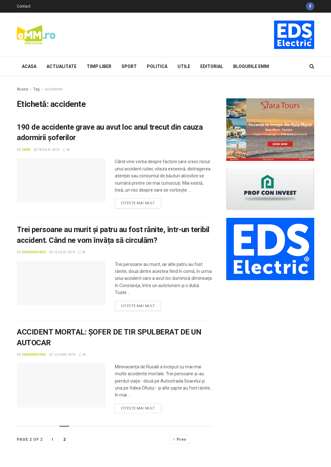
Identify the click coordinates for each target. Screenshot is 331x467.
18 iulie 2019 (46, 150)
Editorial (211, 66)
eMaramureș (34, 252)
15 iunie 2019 (62, 355)
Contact (24, 6)
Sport (129, 66)
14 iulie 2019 (62, 252)
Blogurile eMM (251, 66)
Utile (184, 66)
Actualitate (62, 66)
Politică (157, 66)
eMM (26, 150)
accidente (53, 89)
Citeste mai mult (138, 203)
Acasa (29, 66)
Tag (36, 89)
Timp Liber (99, 66)
